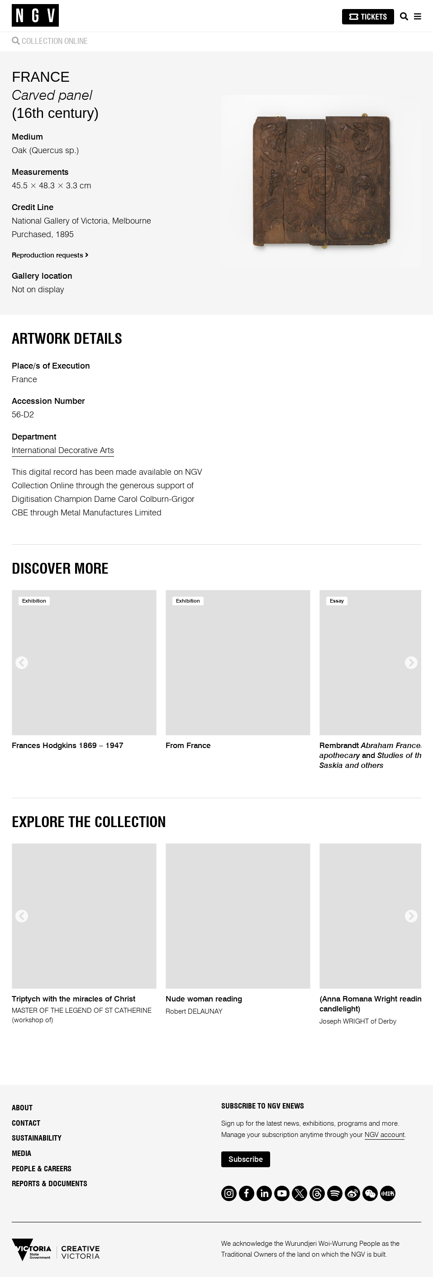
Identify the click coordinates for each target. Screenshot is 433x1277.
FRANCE (41, 77)
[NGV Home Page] (35, 16)
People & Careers (41, 1169)
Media (21, 1153)
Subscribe (245, 1160)
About (22, 1108)
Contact (26, 1123)
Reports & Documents (49, 1184)
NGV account (384, 1135)
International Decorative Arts (63, 451)
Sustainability (37, 1138)
